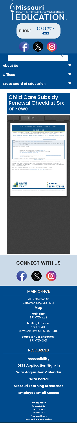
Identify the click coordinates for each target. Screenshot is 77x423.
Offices (38, 74)
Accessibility (39, 358)
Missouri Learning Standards (38, 386)
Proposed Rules (39, 416)
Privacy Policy (39, 402)
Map (38, 307)
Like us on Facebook (26, 46)
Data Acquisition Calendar (39, 372)
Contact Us (39, 412)
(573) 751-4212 (45, 31)
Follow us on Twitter (40, 46)
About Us (38, 65)
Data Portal (39, 379)
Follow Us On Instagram (54, 46)
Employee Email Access (38, 392)
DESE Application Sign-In (38, 365)
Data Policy (39, 409)
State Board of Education (38, 83)
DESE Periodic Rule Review (38, 419)
